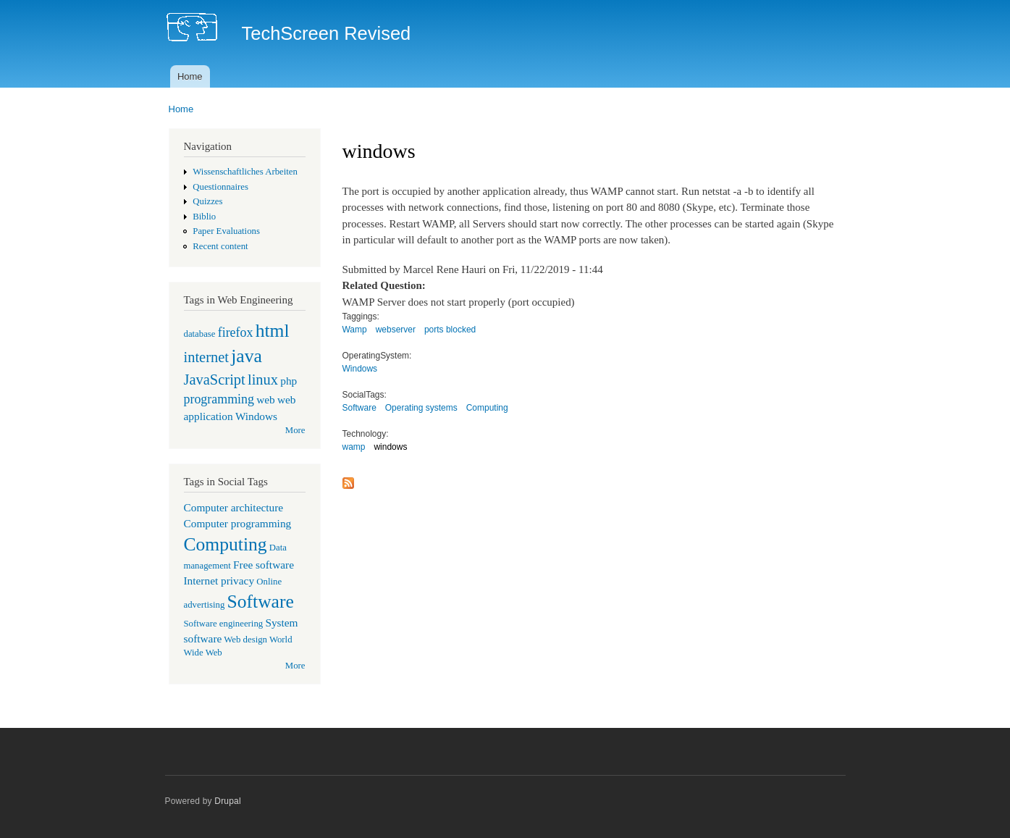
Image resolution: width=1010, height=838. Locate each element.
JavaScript (214, 379)
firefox (235, 332)
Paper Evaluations (226, 231)
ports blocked (450, 329)
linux (263, 379)
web (265, 399)
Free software (263, 564)
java (246, 355)
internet (207, 357)
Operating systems (421, 408)
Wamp (354, 329)
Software (260, 601)
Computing (225, 544)
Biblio (204, 216)
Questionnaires (220, 187)
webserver (396, 329)
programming (219, 399)
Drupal (227, 801)
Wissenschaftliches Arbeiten (245, 172)
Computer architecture (234, 507)
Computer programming (238, 523)
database (200, 334)
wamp (354, 447)
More (295, 430)
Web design (245, 639)
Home (190, 76)
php (288, 380)
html (273, 330)
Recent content (220, 246)
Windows (256, 416)
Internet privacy (219, 580)
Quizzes (207, 201)
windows (390, 447)
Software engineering (224, 624)
